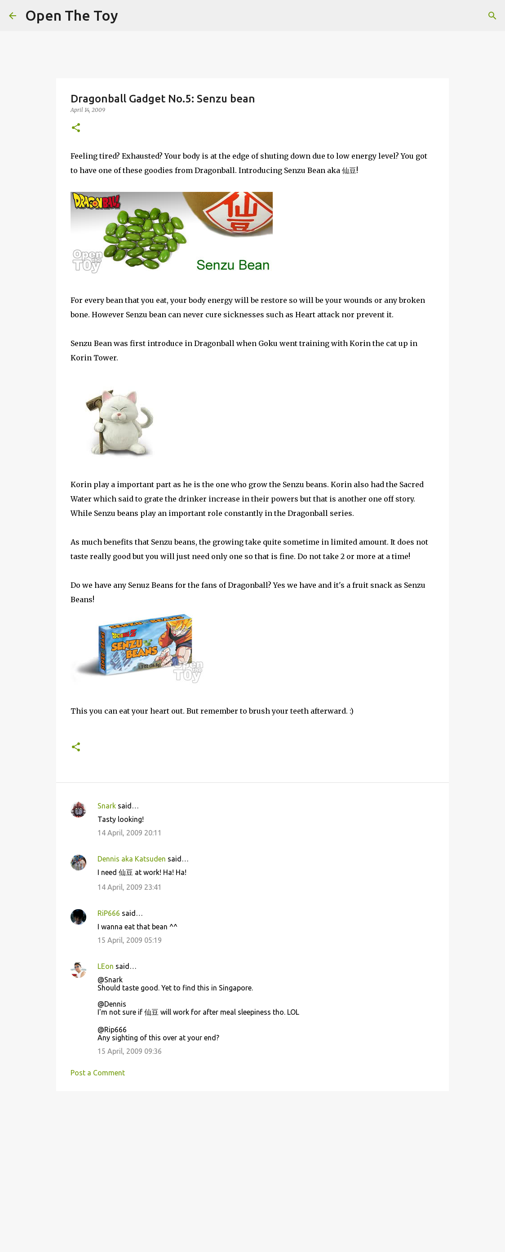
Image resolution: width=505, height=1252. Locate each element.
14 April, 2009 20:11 (129, 833)
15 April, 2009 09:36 (129, 1051)
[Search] (492, 16)
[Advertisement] (252, 1167)
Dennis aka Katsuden (131, 859)
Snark (106, 806)
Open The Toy (71, 15)
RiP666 (108, 913)
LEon (105, 966)
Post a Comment (98, 1073)
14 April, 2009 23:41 (129, 887)
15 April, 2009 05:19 (129, 940)
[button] (76, 128)
